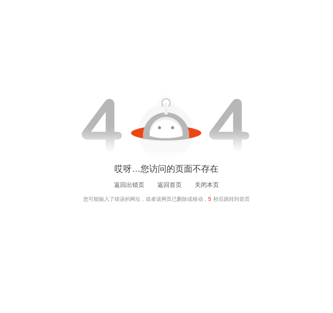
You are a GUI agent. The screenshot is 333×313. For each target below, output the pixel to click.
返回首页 (169, 184)
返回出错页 (129, 184)
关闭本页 (207, 184)
